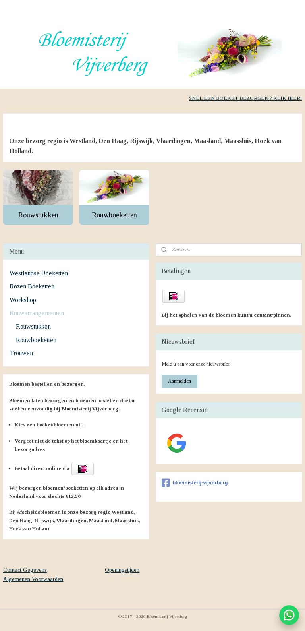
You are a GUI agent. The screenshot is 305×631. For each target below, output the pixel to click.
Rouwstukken (38, 215)
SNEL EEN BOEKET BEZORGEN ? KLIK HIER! (245, 98)
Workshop (23, 299)
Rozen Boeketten (32, 286)
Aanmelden (179, 381)
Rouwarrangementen (37, 313)
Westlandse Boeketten (39, 273)
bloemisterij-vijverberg (195, 483)
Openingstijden (122, 570)
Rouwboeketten (114, 215)
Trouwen (21, 353)
